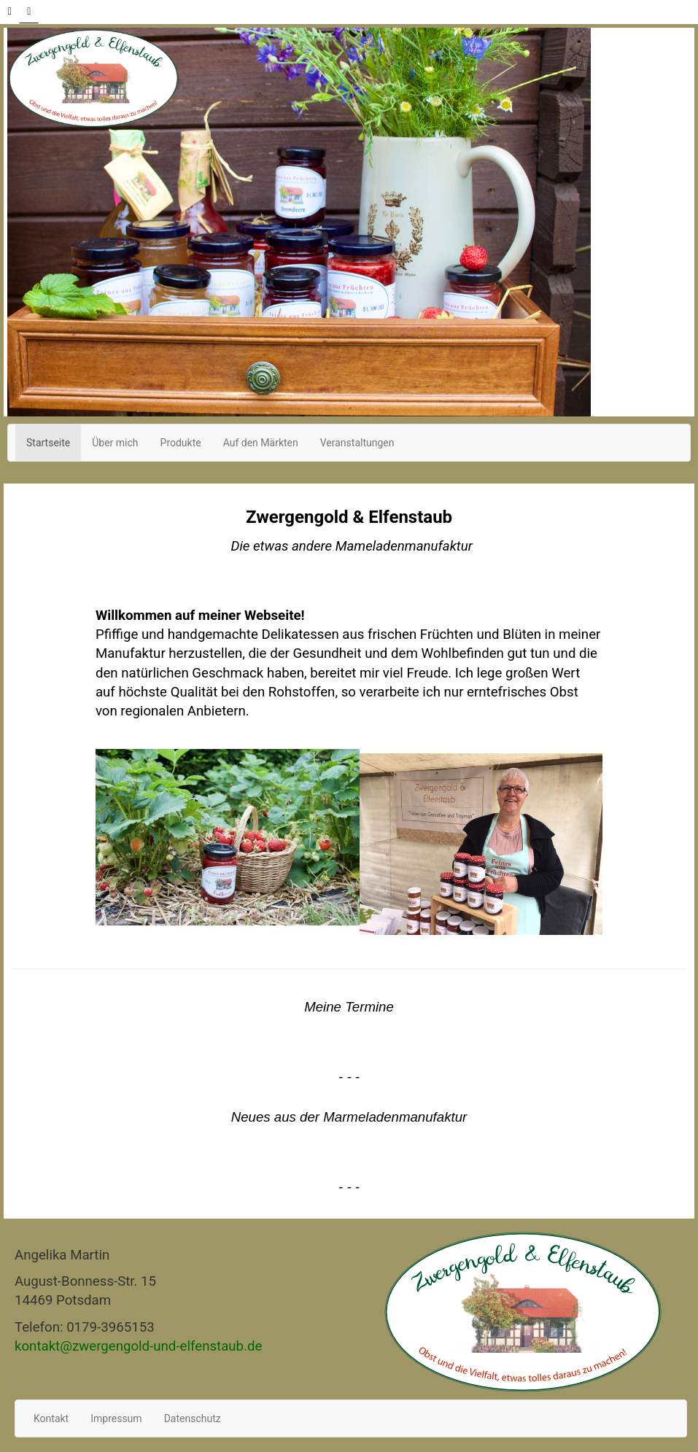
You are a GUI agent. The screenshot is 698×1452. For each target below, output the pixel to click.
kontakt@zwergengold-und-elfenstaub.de (138, 1346)
